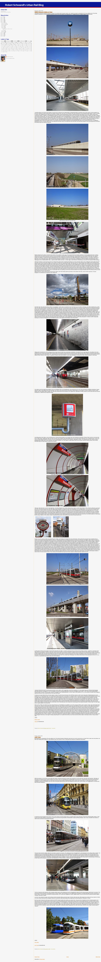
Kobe (8, 43)
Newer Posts (37, 956)
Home (67, 956)
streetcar (18, 42)
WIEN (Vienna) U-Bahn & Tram (43, 12)
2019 (3, 16)
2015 (3, 21)
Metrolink (23, 47)
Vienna (36, 721)
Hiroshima (18, 46)
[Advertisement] (50, 733)
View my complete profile (9, 58)
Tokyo (29, 41)
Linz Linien (37, 942)
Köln (21, 46)
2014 (3, 22)
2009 (3, 35)
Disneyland (29, 45)
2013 (3, 32)
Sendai (24, 43)
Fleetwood (10, 46)
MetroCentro (19, 47)
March (4, 31)
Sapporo (19, 43)
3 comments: (53, 728)
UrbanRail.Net (3, 11)
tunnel (13, 44)
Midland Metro (28, 47)
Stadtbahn (28, 43)
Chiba (17, 45)
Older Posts (98, 956)
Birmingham (2, 45)
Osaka (16, 43)
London (2, 47)
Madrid (5, 47)
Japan (8, 41)
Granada (14, 46)
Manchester (9, 47)
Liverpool (29, 46)
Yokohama (8, 44)
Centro (14, 45)
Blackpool (7, 45)
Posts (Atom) (42, 959)
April (4, 30)
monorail (3, 42)
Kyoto (12, 43)
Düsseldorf (2, 46)
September (5, 24)
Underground (3, 44)
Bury (10, 45)
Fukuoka (27, 42)
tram (2, 41)
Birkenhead (28, 44)
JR (31, 42)
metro (15, 41)
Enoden (6, 46)
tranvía (14, 42)
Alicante (21, 44)
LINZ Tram (38, 737)
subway (22, 41)
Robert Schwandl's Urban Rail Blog (24, 5)
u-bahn (5, 51)
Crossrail (24, 45)
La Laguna (25, 46)
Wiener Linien (37, 719)
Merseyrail (14, 47)
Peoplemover (8, 42)
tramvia (2, 51)
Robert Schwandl (10, 56)
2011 (3, 34)
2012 (3, 33)
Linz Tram (36, 945)
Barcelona (23, 42)
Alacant (17, 44)
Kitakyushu (4, 43)
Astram (24, 44)
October (4, 23)
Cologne (20, 45)
